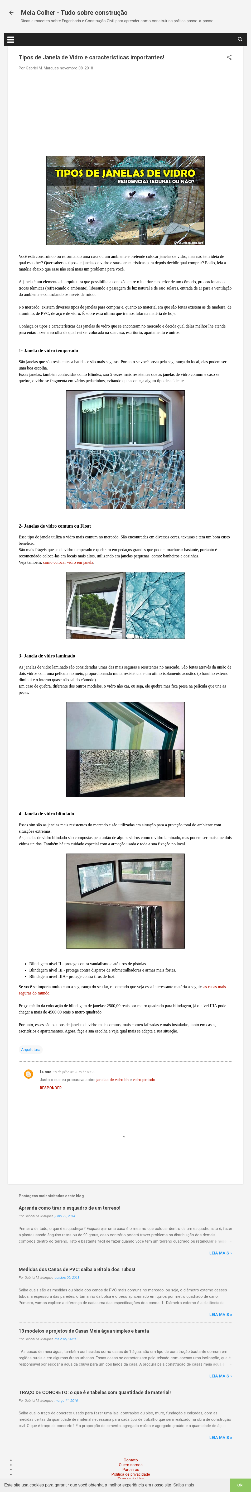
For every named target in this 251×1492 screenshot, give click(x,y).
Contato (131, 1460)
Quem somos (131, 1464)
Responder (51, 1088)
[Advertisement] (125, 113)
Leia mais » (220, 1253)
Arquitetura (30, 1049)
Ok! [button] (240, 1485)
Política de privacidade (131, 1474)
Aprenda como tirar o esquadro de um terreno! (69, 1208)
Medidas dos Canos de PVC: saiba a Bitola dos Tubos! (77, 1269)
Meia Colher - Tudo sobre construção (74, 12)
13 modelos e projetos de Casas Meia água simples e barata (84, 1331)
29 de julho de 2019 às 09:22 (74, 1072)
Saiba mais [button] (183, 1485)
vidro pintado (144, 1079)
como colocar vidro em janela (68, 562)
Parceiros (131, 1469)
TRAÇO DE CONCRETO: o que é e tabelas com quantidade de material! (95, 1392)
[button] (229, 57)
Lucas (45, 1071)
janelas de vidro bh (112, 1079)
